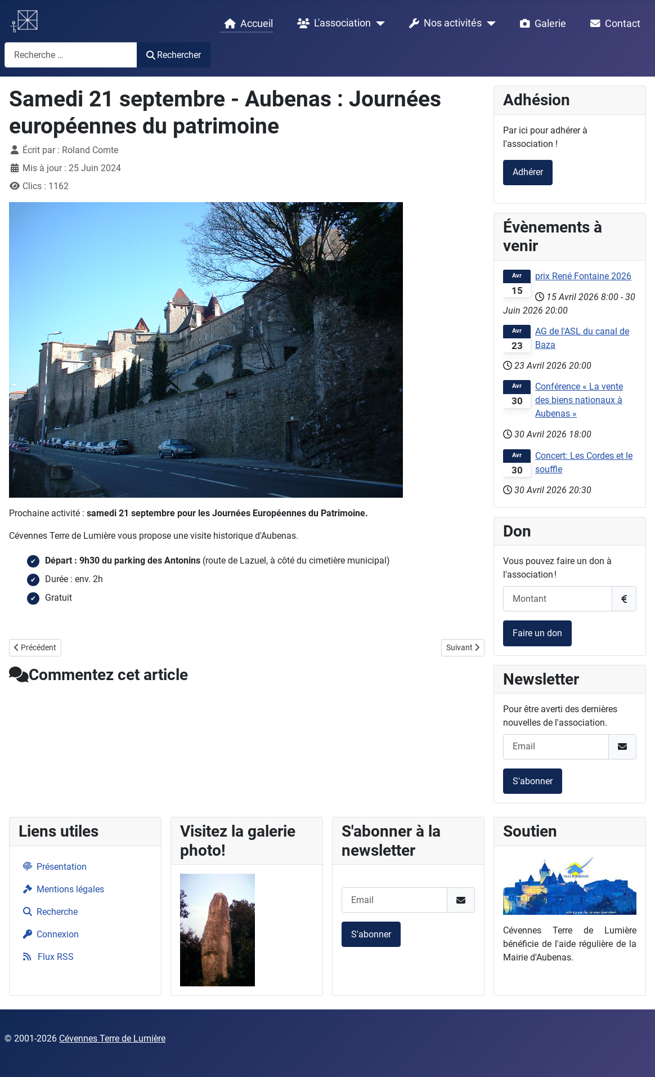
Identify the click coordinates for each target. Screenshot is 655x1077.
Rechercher (173, 55)
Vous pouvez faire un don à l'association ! (557, 568)
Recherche (48, 911)
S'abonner (533, 781)
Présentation (53, 866)
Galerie (540, 23)
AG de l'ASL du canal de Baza (582, 338)
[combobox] (71, 55)
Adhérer (528, 172)
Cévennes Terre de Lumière (112, 1038)
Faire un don (537, 633)
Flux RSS (46, 956)
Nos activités (443, 23)
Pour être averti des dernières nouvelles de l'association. (560, 716)
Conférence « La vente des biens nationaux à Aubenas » (579, 400)
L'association (332, 23)
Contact (613, 23)
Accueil (246, 23)
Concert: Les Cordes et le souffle (583, 462)
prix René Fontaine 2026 (583, 276)
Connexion (49, 934)
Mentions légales (61, 889)
